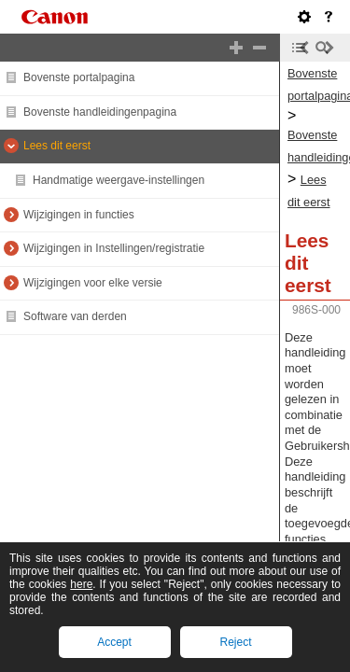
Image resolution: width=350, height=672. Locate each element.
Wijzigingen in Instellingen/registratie (113, 248)
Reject (235, 642)
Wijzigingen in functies (78, 214)
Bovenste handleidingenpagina (99, 112)
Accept (114, 642)
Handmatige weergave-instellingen (118, 180)
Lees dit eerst (57, 145)
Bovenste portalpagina (78, 77)
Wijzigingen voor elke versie (92, 282)
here (81, 584)
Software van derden (75, 316)
